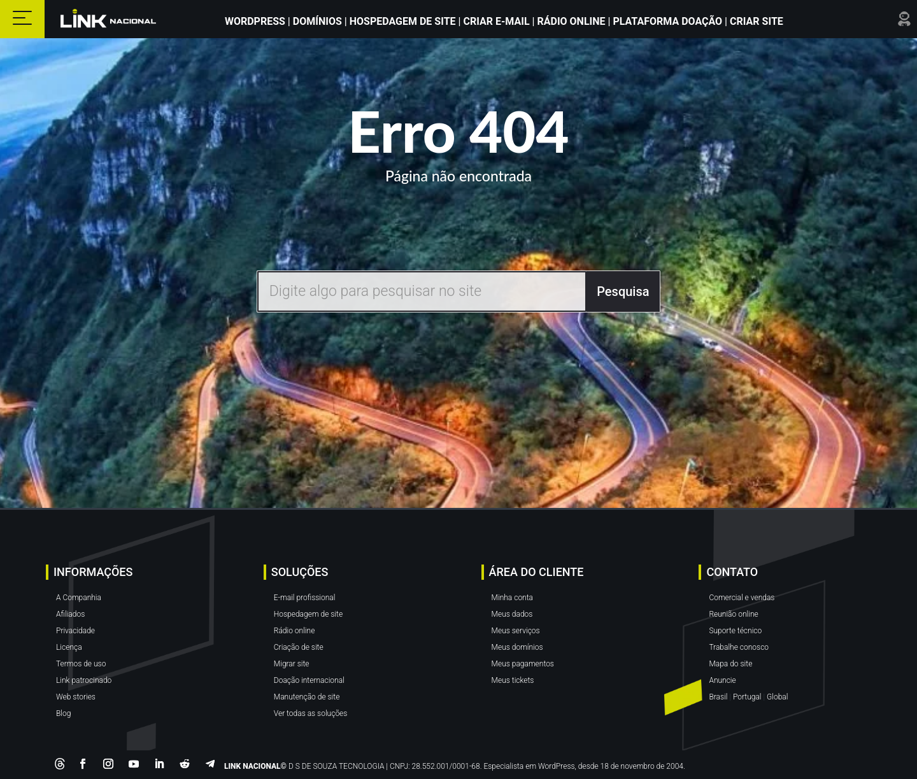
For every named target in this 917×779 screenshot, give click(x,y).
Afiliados (70, 614)
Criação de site (298, 647)
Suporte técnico (735, 630)
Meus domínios (517, 647)
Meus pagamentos (523, 663)
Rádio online (294, 630)
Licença (69, 647)
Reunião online (733, 614)
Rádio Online (571, 21)
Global (777, 696)
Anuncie (722, 680)
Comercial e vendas (741, 597)
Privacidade (75, 630)
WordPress (256, 21)
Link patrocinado (83, 680)
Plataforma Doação (669, 21)
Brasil (718, 696)
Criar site (755, 21)
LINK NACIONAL (252, 766)
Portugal (747, 696)
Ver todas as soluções (311, 713)
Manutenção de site (307, 696)
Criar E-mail (496, 21)
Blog (63, 713)
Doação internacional (309, 680)
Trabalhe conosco (739, 647)
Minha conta (512, 597)
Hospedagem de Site (404, 21)
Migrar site (291, 663)
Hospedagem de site (308, 614)
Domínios (317, 21)
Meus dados (512, 614)
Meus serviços (516, 630)
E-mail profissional (305, 597)
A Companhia (78, 597)
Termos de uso (81, 663)
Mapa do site (730, 663)
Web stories (76, 696)
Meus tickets (513, 680)
